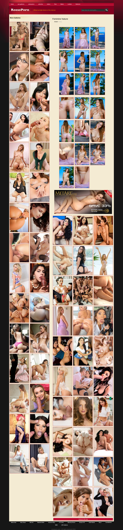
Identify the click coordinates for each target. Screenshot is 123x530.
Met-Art (31, 522)
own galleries (21, 4)
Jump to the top (83, 519)
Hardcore (78, 4)
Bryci (100, 522)
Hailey (60, 21)
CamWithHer (108, 522)
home (12, 4)
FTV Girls (61, 522)
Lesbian (70, 4)
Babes (62, 4)
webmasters (31, 4)
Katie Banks (92, 522)
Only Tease (23, 522)
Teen (55, 4)
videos (48, 4)
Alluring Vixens (71, 522)
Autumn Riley (51, 522)
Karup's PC (82, 522)
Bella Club (13, 522)
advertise (40, 4)
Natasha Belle (40, 522)
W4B (56, 525)
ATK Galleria (64, 525)
